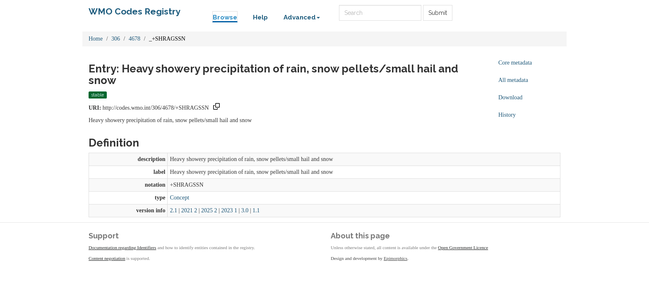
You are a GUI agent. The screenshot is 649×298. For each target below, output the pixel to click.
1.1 (256, 210)
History (507, 115)
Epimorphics (395, 258)
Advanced (302, 17)
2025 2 (209, 210)
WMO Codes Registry (134, 11)
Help (260, 17)
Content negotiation (107, 258)
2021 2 (189, 210)
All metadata (513, 80)
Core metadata (515, 63)
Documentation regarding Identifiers (122, 247)
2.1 (173, 210)
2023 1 (229, 210)
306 (115, 39)
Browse (225, 17)
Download (510, 97)
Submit (437, 13)
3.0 (245, 210)
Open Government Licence (463, 247)
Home (96, 39)
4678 (134, 39)
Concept (179, 198)
